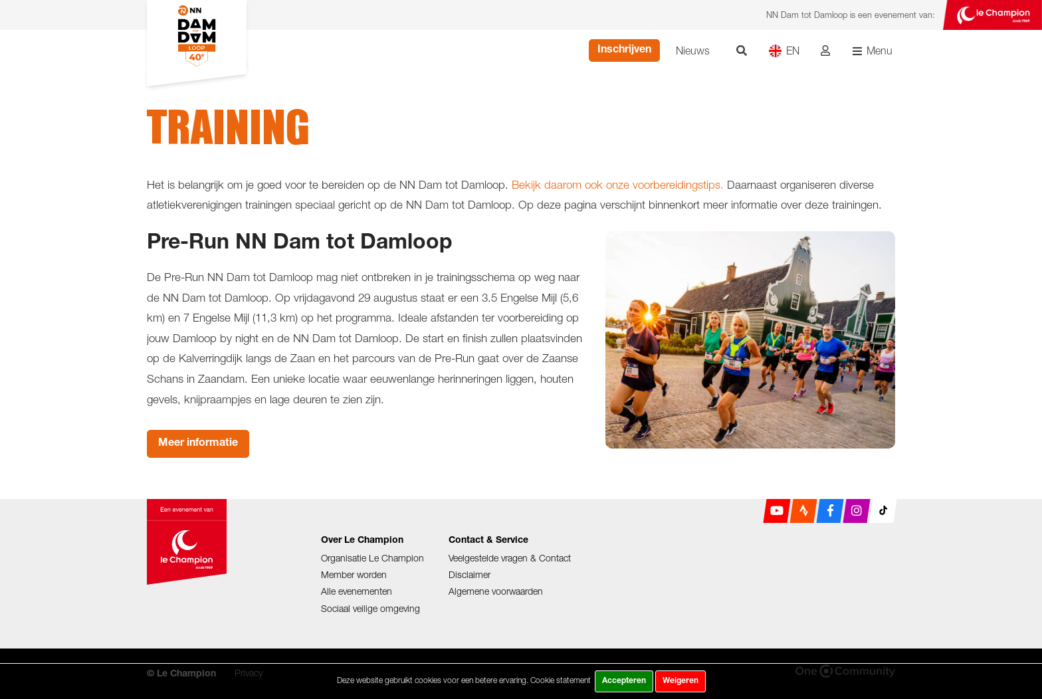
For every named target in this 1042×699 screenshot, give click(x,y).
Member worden (354, 574)
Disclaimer (469, 574)
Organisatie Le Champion (372, 557)
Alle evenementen (356, 591)
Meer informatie (198, 444)
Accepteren (624, 681)
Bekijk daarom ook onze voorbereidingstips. (618, 184)
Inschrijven (624, 50)
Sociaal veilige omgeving (370, 608)
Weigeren (680, 681)
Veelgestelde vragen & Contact (510, 557)
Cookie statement (560, 680)
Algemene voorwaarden (496, 591)
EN (783, 51)
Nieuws (693, 50)
